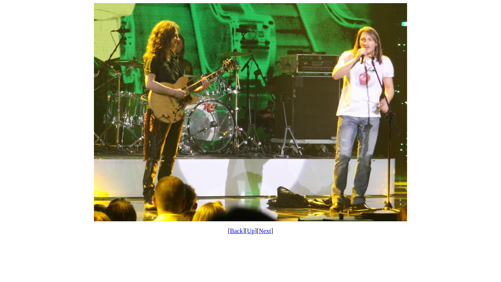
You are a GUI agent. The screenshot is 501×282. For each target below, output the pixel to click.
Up (251, 231)
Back (236, 231)
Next (265, 231)
